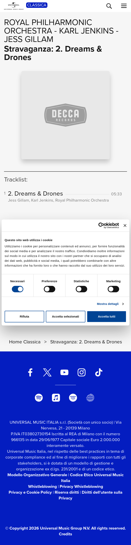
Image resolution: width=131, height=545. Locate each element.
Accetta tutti (106, 316)
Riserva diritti (67, 492)
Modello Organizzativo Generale (37, 475)
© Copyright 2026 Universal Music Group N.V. (47, 528)
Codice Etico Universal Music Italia (92, 478)
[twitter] (47, 372)
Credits (65, 534)
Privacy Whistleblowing (81, 486)
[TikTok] (99, 372)
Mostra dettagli (108, 303)
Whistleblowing (42, 486)
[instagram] (82, 372)
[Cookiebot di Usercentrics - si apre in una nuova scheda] (101, 225)
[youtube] (64, 372)
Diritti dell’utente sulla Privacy (90, 495)
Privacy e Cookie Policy (30, 492)
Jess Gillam (28, 39)
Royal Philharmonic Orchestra (48, 26)
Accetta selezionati (65, 316)
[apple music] (56, 397)
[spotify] (39, 397)
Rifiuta (24, 316)
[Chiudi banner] (125, 225)
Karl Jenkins (86, 30)
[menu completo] (124, 5)
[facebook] (30, 372)
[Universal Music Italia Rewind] (90, 397)
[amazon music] (73, 397)
